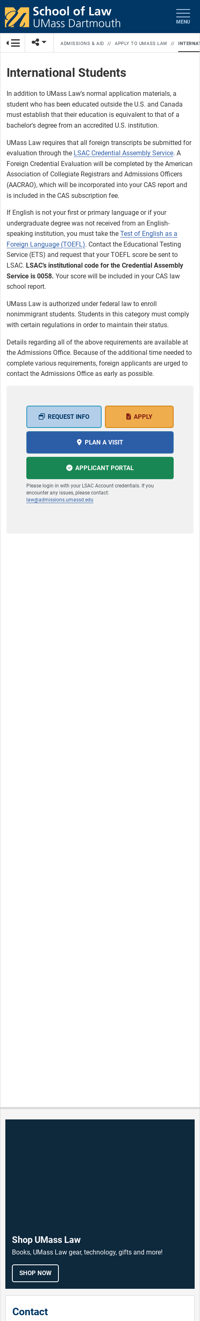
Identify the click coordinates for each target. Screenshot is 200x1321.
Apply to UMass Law (141, 43)
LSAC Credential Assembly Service (123, 153)
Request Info (68, 417)
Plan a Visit (104, 442)
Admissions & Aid (82, 43)
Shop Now (35, 1273)
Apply (143, 417)
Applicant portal (104, 468)
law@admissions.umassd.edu (59, 500)
